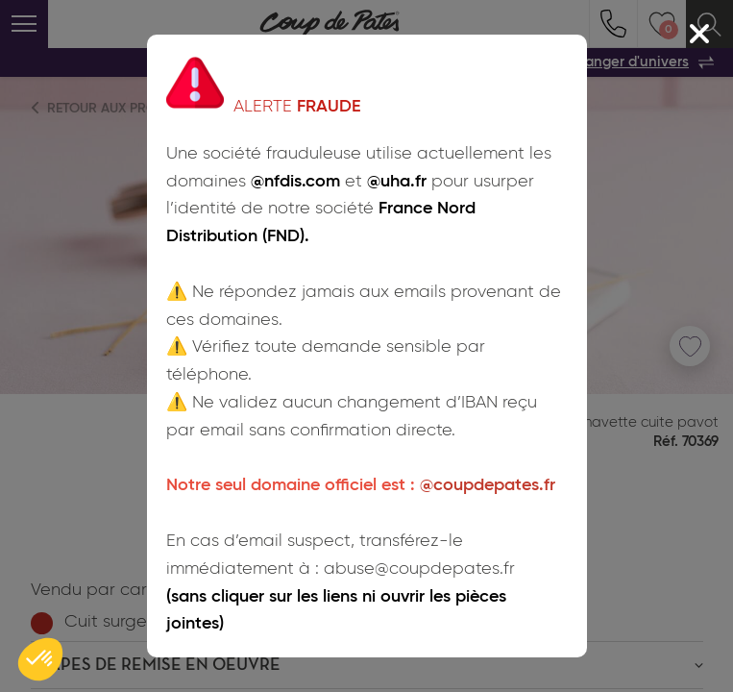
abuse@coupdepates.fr (419, 569)
